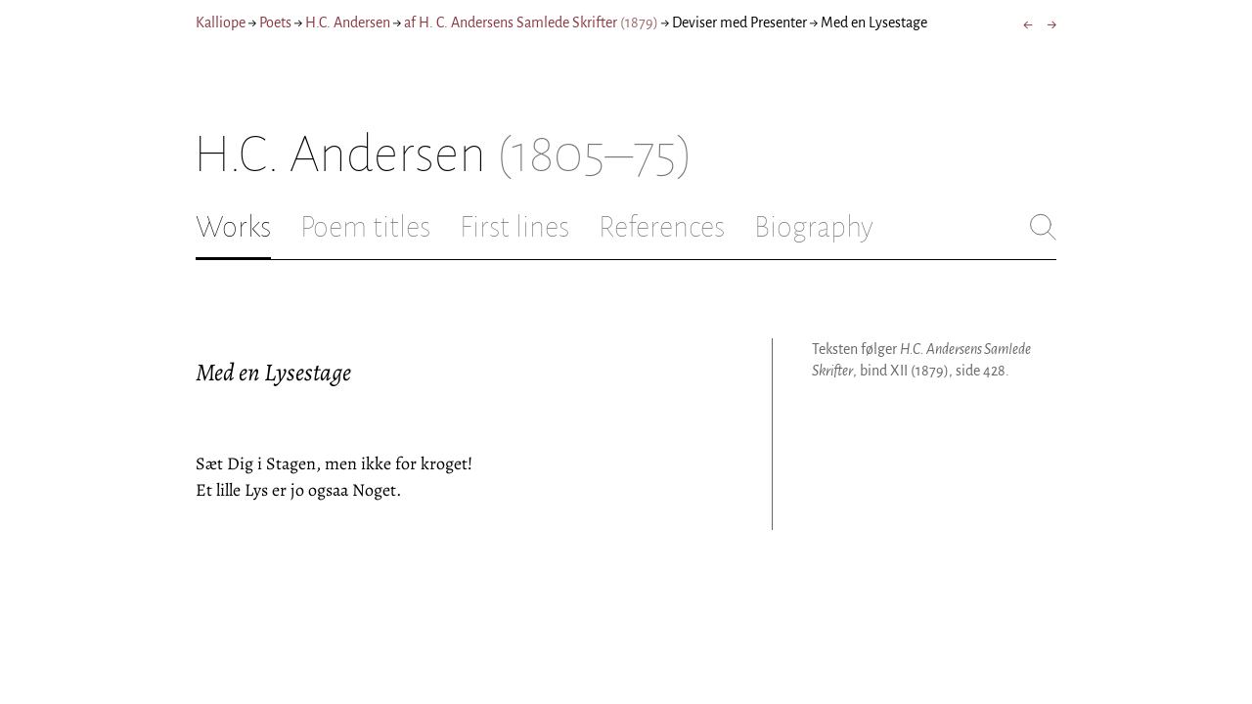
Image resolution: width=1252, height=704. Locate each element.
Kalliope (221, 22)
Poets (275, 22)
